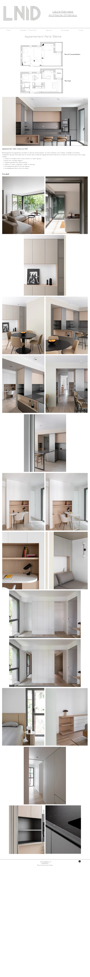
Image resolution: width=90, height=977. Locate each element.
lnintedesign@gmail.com (45, 862)
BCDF (7, 174)
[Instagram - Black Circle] (80, 861)
